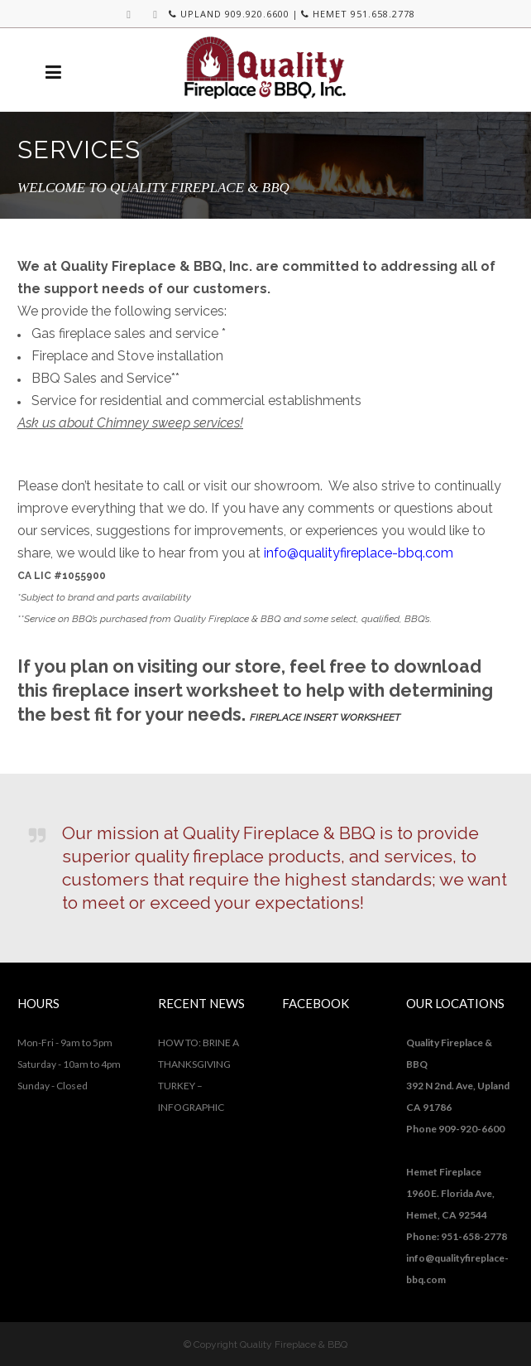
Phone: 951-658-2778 (456, 1236)
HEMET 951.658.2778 (358, 13)
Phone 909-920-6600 (455, 1128)
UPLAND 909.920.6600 (229, 13)
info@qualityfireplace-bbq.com (358, 553)
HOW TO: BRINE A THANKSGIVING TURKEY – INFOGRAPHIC (198, 1074)
